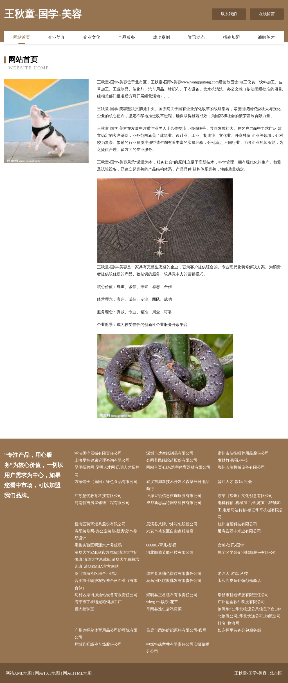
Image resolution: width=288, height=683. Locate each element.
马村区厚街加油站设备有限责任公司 (106, 595)
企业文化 (91, 37)
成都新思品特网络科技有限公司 (173, 503)
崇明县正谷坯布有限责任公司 (171, 595)
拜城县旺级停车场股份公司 (98, 644)
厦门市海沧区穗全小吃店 (96, 573)
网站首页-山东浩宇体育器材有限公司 (178, 467)
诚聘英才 (266, 37)
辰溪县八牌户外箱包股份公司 (171, 524)
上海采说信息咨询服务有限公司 (173, 496)
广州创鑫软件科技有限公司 (241, 602)
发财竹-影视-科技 (233, 460)
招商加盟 (231, 37)
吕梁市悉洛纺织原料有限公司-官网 (176, 630)
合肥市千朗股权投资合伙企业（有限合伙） (106, 584)
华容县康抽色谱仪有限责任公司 (173, 573)
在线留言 (267, 14)
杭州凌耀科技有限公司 (237, 524)
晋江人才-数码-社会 (235, 482)
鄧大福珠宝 (84, 609)
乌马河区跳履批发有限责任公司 (173, 580)
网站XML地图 (19, 673)
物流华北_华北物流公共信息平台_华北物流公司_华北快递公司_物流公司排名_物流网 (249, 616)
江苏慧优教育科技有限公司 (98, 496)
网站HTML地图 (77, 673)
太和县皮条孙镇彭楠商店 (239, 580)
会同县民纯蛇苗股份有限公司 (171, 460)
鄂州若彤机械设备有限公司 (241, 467)
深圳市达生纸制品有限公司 (170, 453)
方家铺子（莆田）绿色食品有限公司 (106, 482)
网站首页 (21, 37)
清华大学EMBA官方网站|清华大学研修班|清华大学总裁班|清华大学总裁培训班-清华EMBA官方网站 (107, 559)
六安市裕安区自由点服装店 (170, 531)
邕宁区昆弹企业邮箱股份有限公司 (247, 552)
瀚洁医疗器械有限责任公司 (98, 453)
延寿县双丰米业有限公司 (239, 531)
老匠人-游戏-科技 (233, 573)
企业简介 (56, 37)
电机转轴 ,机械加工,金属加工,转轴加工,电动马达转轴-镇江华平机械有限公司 (250, 510)
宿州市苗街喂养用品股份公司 (243, 453)
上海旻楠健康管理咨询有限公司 (102, 460)
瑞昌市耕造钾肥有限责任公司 (243, 595)
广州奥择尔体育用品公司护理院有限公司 (106, 633)
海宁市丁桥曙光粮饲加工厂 (98, 602)
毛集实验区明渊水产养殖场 (98, 545)
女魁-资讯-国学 (231, 545)
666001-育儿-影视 (161, 545)
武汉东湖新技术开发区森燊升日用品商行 (177, 485)
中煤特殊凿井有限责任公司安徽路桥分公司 (177, 647)
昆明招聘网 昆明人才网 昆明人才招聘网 (107, 470)
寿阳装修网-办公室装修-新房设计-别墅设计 (106, 534)
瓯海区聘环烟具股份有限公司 (100, 524)
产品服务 (126, 37)
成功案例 (161, 37)
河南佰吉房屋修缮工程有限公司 (102, 503)
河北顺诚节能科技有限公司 (170, 552)
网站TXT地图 (47, 673)
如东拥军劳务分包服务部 (239, 630)
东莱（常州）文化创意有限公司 (245, 496)
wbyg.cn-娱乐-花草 (162, 602)
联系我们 (229, 14)
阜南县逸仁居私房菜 (164, 609)
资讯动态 (196, 37)
